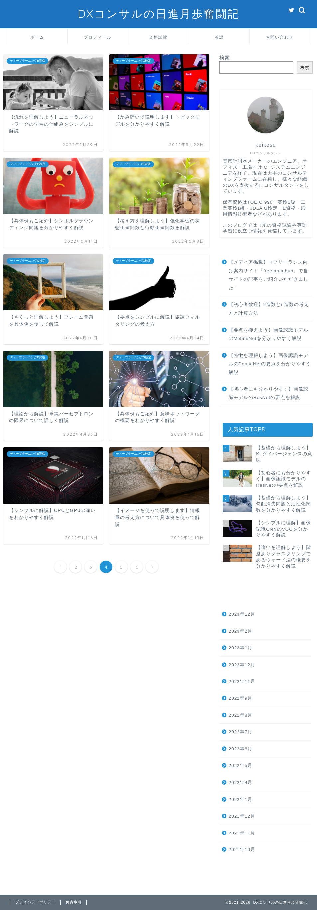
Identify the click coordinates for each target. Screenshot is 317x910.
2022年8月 (241, 715)
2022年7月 (241, 731)
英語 (219, 37)
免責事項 (73, 902)
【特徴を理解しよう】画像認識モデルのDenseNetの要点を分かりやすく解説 (270, 364)
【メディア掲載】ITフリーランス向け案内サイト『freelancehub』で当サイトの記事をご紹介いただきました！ (269, 275)
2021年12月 (242, 816)
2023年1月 (241, 647)
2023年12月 (242, 614)
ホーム (37, 37)
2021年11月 (242, 833)
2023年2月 (241, 631)
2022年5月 (241, 765)
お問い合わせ (280, 37)
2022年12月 (242, 664)
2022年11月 (242, 681)
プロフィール (98, 37)
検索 (224, 57)
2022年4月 (241, 782)
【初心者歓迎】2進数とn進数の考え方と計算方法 (269, 309)
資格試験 (158, 37)
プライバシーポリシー (35, 902)
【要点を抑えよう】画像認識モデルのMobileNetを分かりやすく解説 (268, 334)
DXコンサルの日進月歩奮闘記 (158, 13)
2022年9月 (241, 698)
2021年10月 (242, 849)
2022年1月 (241, 799)
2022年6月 (241, 748)
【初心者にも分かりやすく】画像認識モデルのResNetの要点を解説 (268, 393)
